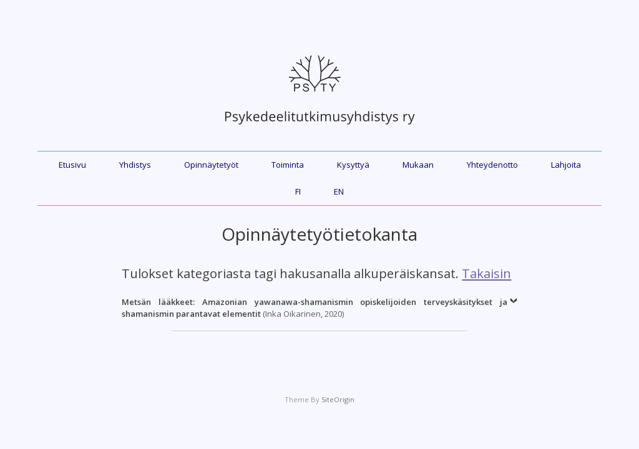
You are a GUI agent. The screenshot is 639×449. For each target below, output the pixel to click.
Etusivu (72, 164)
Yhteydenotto (492, 164)
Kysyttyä (353, 164)
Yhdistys (135, 164)
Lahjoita (566, 164)
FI (298, 191)
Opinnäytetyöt (211, 164)
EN (339, 191)
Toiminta (287, 164)
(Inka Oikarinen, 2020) (314, 308)
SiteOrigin (337, 399)
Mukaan (418, 164)
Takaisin (486, 273)
